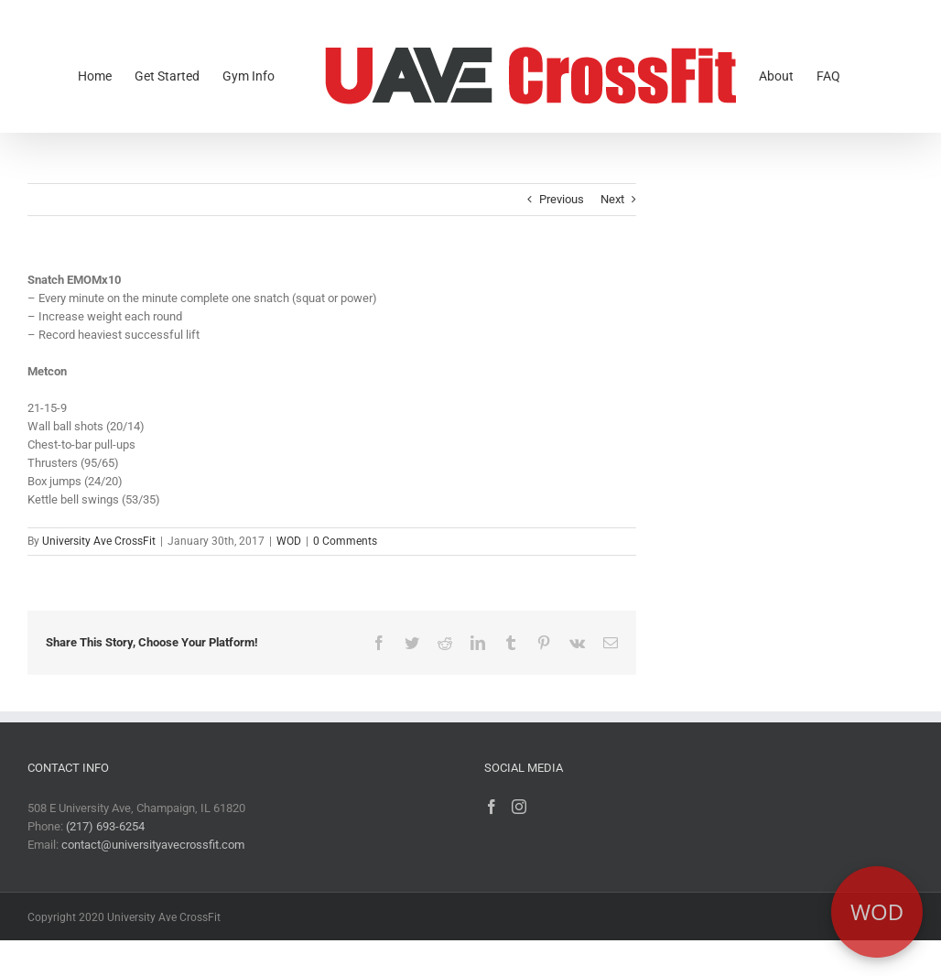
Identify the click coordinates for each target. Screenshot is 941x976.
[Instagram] (519, 806)
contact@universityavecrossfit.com (152, 844)
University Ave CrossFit (99, 541)
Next (612, 199)
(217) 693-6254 (105, 826)
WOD (288, 541)
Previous (561, 199)
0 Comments (345, 541)
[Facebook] (491, 806)
